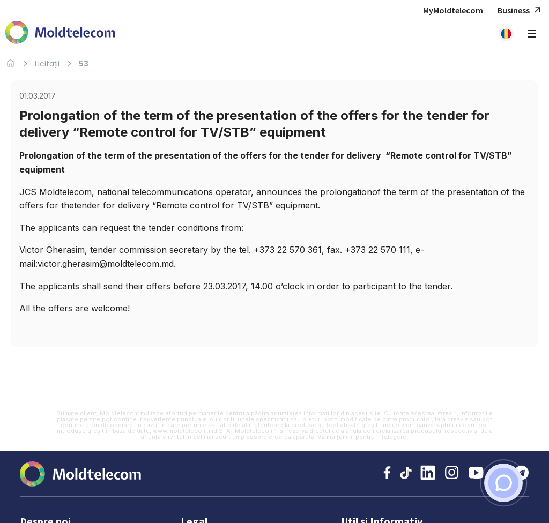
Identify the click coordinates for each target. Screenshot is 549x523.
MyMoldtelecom (453, 10)
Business (521, 10)
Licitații (47, 63)
